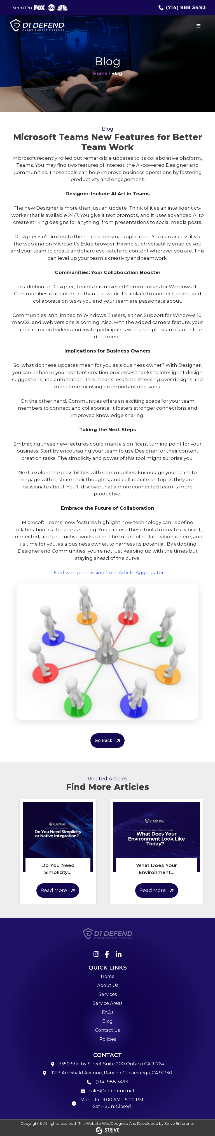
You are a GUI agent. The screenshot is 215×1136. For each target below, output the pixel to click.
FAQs (107, 1012)
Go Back (108, 741)
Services (108, 994)
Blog (107, 1021)
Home (107, 976)
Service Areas (107, 1003)
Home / (101, 73)
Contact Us (107, 1030)
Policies (107, 1039)
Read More (59, 891)
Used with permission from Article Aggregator (107, 572)
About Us (107, 985)
